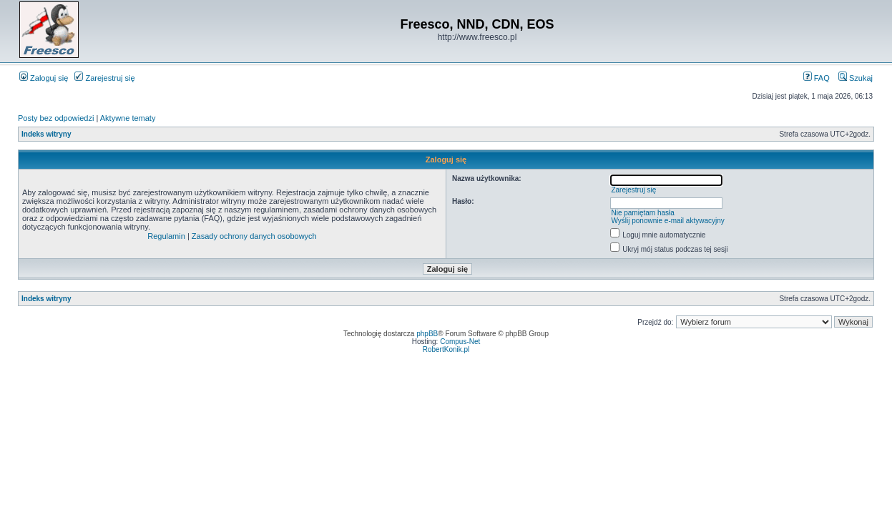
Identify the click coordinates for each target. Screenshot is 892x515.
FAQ (816, 78)
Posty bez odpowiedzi (56, 118)
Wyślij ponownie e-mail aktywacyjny (667, 221)
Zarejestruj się (104, 78)
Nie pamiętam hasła (642, 213)
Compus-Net (460, 341)
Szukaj (855, 78)
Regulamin (166, 236)
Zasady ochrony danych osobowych (254, 236)
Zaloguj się (43, 78)
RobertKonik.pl (446, 349)
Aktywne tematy (128, 118)
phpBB (427, 334)
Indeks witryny (46, 134)
